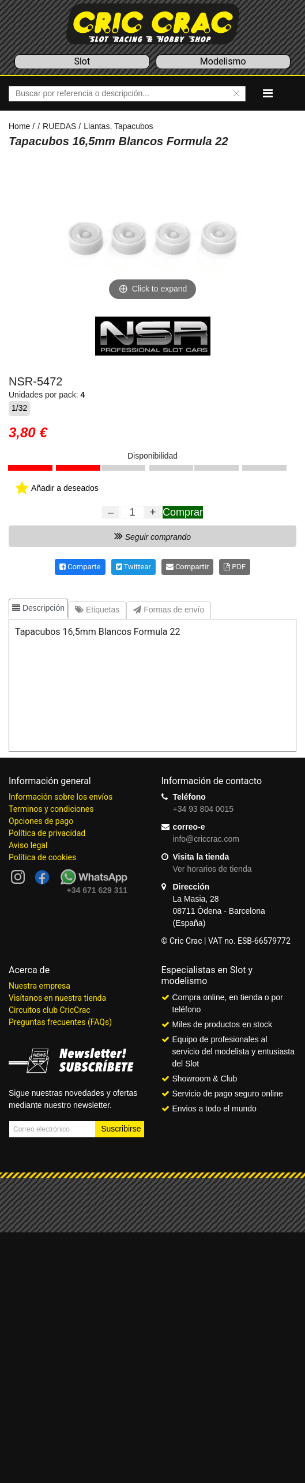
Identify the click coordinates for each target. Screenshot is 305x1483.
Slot (82, 61)
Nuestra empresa (39, 985)
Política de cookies (42, 857)
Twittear (133, 566)
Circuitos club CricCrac (50, 1010)
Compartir (187, 566)
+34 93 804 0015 (203, 809)
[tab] (38, 608)
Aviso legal (28, 845)
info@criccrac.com (206, 838)
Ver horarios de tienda (212, 868)
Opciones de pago (41, 821)
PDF (235, 566)
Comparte (80, 566)
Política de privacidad (47, 833)
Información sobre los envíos (60, 796)
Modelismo (223, 61)
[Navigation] (268, 93)
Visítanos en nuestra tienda (57, 997)
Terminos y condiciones (51, 809)
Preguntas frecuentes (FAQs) (60, 1022)
